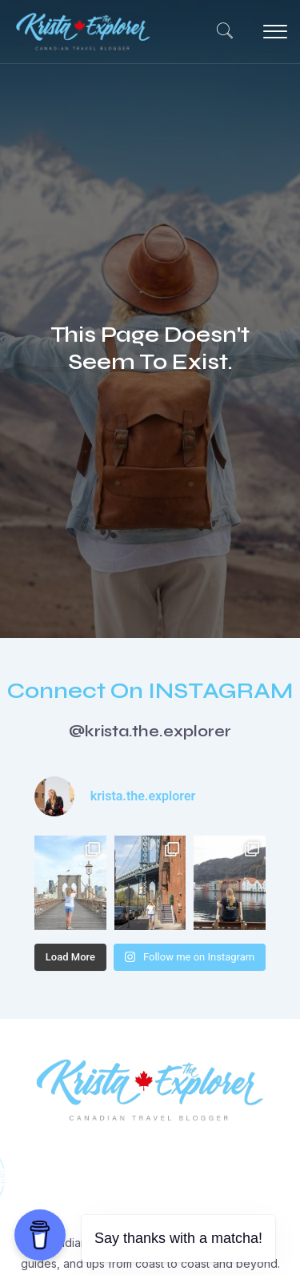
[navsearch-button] (217, 32)
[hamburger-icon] (270, 31)
